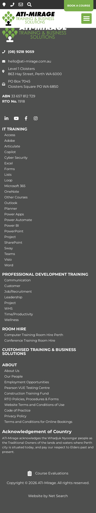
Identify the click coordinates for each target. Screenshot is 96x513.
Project (10, 237)
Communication (17, 280)
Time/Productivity (18, 314)
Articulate (12, 146)
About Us (11, 371)
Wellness (11, 320)
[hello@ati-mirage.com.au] (21, 4)
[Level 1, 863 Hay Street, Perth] (4, 5)
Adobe (9, 140)
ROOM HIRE (14, 329)
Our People (13, 376)
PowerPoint (13, 231)
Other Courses (15, 197)
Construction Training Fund (26, 393)
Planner (10, 208)
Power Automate (18, 220)
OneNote (11, 191)
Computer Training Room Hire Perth (33, 335)
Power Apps (14, 214)
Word (8, 265)
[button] (86, 18)
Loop (8, 180)
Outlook (10, 203)
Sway (8, 248)
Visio (8, 259)
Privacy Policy (15, 416)
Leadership (13, 297)
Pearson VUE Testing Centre (27, 388)
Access (9, 135)
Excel (8, 163)
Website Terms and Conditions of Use (34, 405)
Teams (9, 254)
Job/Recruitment (18, 291)
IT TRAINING (14, 129)
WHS (8, 308)
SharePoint (13, 242)
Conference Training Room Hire (29, 340)
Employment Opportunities (26, 382)
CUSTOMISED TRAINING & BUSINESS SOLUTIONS (39, 351)
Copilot (10, 152)
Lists (7, 174)
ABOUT (9, 365)
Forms (9, 169)
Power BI (11, 225)
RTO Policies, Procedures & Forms (31, 399)
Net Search (58, 496)
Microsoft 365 (14, 186)
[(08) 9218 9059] (12, 5)
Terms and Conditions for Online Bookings (38, 422)
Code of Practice (17, 410)
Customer (12, 286)
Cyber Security (15, 157)
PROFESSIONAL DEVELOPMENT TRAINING (45, 274)
